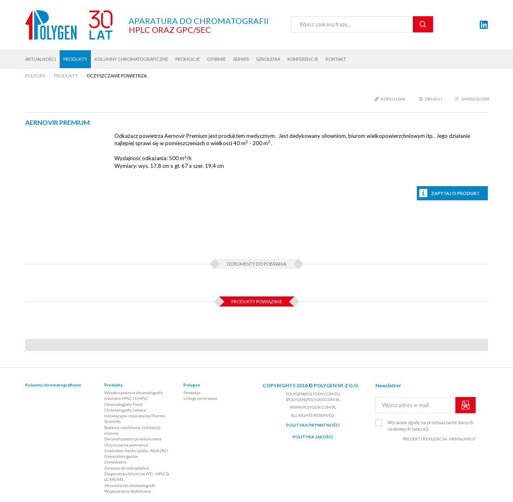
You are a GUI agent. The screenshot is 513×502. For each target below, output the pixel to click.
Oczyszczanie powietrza (126, 444)
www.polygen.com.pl (313, 407)
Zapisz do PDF (475, 99)
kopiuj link (393, 99)
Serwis (241, 59)
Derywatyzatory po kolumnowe (133, 438)
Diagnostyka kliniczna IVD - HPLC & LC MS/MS (136, 476)
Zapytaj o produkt (455, 193)
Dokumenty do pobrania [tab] (256, 263)
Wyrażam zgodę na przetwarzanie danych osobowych (431, 425)
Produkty (75, 59)
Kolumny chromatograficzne (131, 59)
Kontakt (335, 59)
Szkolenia (268, 59)
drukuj (433, 99)
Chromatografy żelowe (125, 410)
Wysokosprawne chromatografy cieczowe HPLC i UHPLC (133, 395)
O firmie (216, 59)
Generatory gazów (121, 456)
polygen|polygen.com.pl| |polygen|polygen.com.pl (313, 396)
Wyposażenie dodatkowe (127, 491)
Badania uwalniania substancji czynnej (132, 430)
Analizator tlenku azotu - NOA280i (136, 450)
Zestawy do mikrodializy (126, 468)
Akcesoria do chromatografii (129, 485)
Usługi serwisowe (200, 398)
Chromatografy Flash (123, 404)
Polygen (191, 384)
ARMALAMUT (462, 438)
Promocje (187, 59)
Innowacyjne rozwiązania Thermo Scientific (134, 418)
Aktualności (40, 59)
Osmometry (115, 461)
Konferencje (302, 59)
